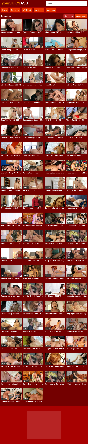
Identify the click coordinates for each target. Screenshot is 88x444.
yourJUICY (8, 3)
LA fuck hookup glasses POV (11, 314)
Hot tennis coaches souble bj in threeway (33, 366)
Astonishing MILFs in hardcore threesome (76, 243)
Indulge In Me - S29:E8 (31, 331)
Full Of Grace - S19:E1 (53, 120)
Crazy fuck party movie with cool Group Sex (55, 278)
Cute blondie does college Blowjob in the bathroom (76, 384)
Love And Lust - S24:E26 (75, 261)
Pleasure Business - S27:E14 (33, 32)
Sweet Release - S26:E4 (53, 243)
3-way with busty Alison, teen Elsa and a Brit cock (55, 349)
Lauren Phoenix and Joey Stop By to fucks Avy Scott (33, 402)
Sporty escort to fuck (74, 138)
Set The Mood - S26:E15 (32, 208)
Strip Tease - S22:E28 (9, 349)
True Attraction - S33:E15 (10, 208)
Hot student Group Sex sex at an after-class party (76, 155)
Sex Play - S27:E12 (30, 190)
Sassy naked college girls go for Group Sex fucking (76, 50)
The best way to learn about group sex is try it (11, 296)
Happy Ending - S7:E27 (9, 50)
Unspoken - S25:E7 (8, 261)
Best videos (15, 10)
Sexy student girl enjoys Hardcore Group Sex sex (11, 366)
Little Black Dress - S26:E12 (11, 85)
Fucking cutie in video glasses (11, 331)
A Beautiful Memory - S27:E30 (11, 190)
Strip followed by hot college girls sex (33, 384)
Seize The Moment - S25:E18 (11, 120)
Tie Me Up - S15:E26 (30, 50)
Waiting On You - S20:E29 (10, 243)
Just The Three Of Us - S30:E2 (11, 102)
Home (4, 10)
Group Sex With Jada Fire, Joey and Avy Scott (55, 261)
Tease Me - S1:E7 (51, 85)
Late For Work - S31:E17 (75, 85)
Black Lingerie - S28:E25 (75, 208)
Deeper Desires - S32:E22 (75, 102)
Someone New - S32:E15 (75, 226)
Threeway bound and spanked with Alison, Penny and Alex (55, 173)
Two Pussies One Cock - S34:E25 (55, 102)
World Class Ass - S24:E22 (33, 155)
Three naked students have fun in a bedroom (11, 384)
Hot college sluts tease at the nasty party (33, 226)
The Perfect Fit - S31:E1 (75, 120)
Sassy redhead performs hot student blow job (55, 331)
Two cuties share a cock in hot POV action (55, 314)
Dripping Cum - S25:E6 (53, 32)
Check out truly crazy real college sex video (76, 331)
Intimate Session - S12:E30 (11, 278)
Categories (51, 10)
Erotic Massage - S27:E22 (32, 138)
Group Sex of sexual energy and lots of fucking (11, 402)
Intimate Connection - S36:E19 (11, 32)
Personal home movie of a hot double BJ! (33, 314)
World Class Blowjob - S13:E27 (11, 226)
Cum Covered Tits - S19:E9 (76, 32)
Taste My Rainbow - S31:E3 (76, 278)
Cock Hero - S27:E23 (30, 67)
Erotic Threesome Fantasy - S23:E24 (76, 190)
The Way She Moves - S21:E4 (55, 226)
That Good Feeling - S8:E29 (76, 67)
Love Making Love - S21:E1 (33, 85)
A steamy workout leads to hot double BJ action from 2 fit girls (55, 67)
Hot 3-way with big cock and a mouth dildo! (11, 138)
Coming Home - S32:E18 (54, 50)
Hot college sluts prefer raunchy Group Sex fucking (76, 349)
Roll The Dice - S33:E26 (31, 278)
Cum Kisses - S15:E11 (53, 296)
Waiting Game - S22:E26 (75, 366)
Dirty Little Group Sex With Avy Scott (11, 173)
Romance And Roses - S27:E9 (33, 120)
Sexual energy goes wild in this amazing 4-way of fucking (76, 173)
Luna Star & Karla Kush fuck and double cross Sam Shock (33, 296)
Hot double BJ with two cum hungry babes (55, 208)
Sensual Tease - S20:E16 (54, 138)
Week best (27, 10)
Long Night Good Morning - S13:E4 (76, 314)
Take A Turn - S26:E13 (31, 261)
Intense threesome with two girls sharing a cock (76, 296)
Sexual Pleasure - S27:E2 (32, 349)
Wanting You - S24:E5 (31, 173)
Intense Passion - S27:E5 (54, 190)
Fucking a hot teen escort (54, 155)
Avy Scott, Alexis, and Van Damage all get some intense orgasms (11, 155)
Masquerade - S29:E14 (31, 102)
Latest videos (81, 16)
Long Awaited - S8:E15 (9, 67)
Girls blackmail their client (54, 384)
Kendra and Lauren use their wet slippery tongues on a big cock (55, 366)
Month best (39, 10)
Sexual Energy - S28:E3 (31, 243)
